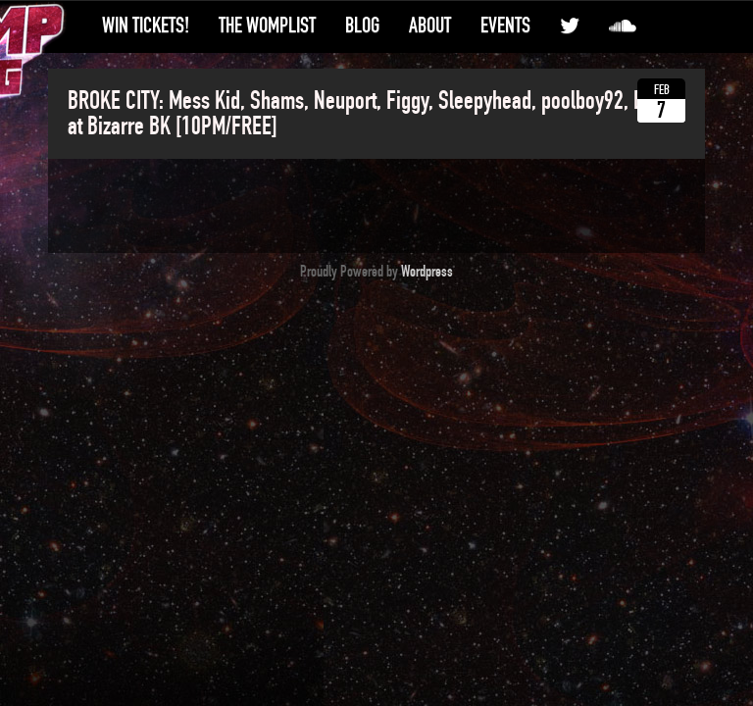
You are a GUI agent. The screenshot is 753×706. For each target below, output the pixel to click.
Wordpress (427, 271)
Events (505, 25)
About (430, 25)
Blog (362, 25)
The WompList (267, 25)
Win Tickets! (145, 25)
